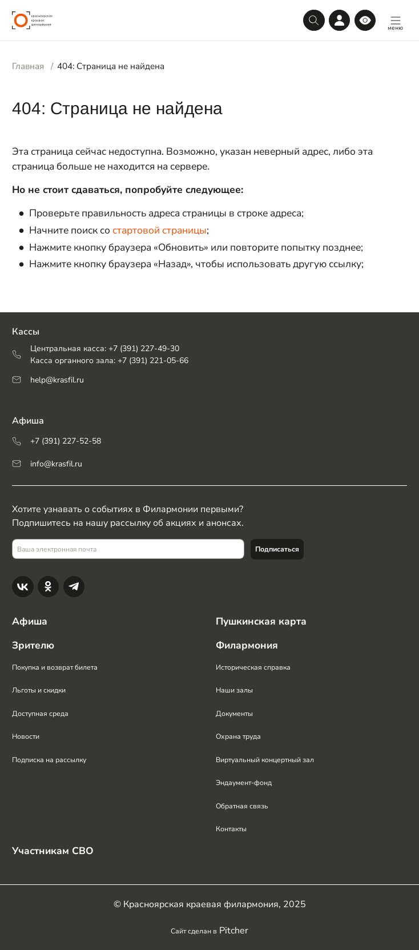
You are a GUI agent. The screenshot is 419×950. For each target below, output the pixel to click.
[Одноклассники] (48, 586)
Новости (25, 736)
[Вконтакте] (22, 586)
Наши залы (234, 690)
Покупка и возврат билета (55, 666)
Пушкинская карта (262, 621)
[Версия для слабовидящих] (365, 20)
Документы (234, 713)
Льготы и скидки (39, 690)
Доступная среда (40, 713)
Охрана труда (238, 736)
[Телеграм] (73, 586)
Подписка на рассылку (49, 759)
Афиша (30, 621)
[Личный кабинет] (339, 20)
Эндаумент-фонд (244, 782)
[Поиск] (313, 20)
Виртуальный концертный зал (265, 759)
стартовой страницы (159, 230)
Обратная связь (242, 805)
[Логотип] (32, 20)
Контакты (231, 829)
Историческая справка (254, 666)
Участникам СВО (53, 851)
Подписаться (277, 548)
